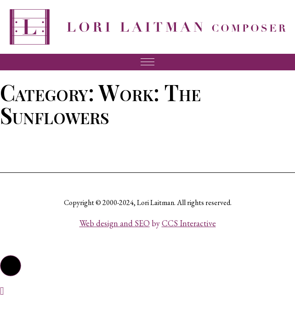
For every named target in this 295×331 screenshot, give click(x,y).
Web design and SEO (114, 223)
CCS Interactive (189, 223)
